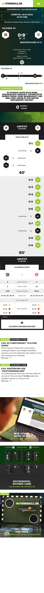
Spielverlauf (22, 137)
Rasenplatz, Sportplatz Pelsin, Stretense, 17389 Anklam (23, 22)
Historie (2, 267)
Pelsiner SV (9, 28)
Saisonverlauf (41, 267)
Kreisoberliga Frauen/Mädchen (24, 10)
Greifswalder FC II (31, 42)
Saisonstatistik (22, 267)
